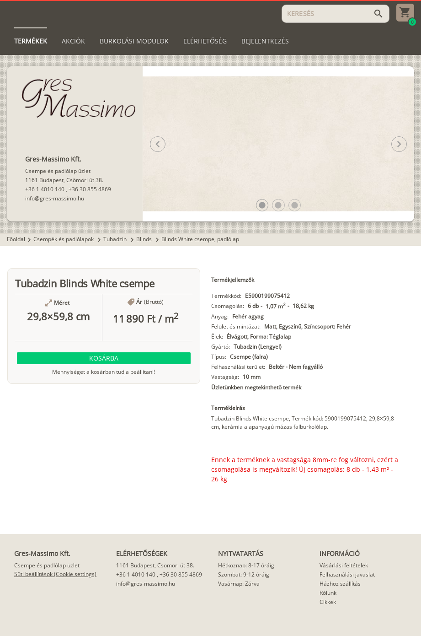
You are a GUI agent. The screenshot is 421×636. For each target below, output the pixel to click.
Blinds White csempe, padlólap (200, 239)
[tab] (30, 41)
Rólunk (328, 593)
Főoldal (16, 239)
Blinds (144, 239)
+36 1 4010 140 (44, 189)
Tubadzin (115, 239)
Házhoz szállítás (340, 583)
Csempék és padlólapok (64, 239)
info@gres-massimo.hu (54, 198)
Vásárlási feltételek (344, 565)
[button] (262, 205)
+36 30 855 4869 (90, 189)
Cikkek (328, 602)
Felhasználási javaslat (347, 574)
